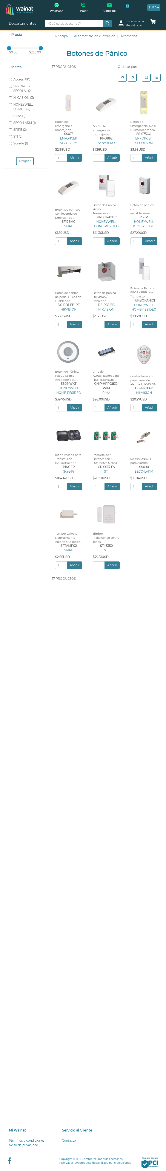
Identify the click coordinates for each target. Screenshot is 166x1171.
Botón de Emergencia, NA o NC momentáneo (143, 126)
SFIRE (68, 226)
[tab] (30, 1130)
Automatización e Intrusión (94, 36)
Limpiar (25, 161)
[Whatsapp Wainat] (56, 9)
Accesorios (129, 36)
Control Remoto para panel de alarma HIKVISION (143, 380)
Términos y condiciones (26, 1140)
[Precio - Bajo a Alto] (132, 78)
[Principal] (19, 6)
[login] (132, 23)
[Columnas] (146, 78)
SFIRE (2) (18, 130)
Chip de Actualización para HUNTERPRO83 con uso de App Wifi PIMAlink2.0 (106, 379)
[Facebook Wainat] (127, 6)
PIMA (106, 393)
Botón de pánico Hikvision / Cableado (104, 297)
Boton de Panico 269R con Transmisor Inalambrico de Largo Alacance (104, 213)
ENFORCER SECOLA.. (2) (20, 88)
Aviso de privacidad (23, 1145)
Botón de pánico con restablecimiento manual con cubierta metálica (142, 213)
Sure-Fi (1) (18, 143)
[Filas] (156, 78)
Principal (62, 36)
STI (106, 471)
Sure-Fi (68, 471)
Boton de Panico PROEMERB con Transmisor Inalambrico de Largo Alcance (142, 296)
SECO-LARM (144, 471)
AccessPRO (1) (22, 79)
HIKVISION (69, 309)
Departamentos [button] (23, 23)
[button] (153, 23)
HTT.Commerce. (86, 1158)
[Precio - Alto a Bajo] (122, 78)
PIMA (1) (17, 116)
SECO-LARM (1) (22, 123)
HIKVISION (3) (21, 98)
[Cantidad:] (61, 158)
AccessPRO (106, 143)
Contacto (69, 1140)
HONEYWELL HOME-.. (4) (21, 107)
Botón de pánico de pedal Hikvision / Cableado (68, 297)
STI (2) (16, 136)
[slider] (9, 48)
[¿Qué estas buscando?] (74, 23)
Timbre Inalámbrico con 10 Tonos (106, 537)
